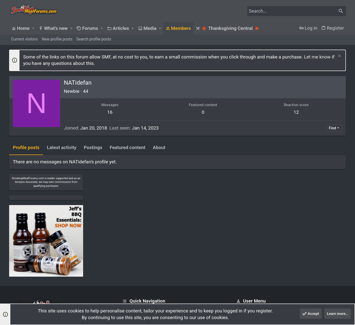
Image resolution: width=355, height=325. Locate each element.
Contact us (132, 260)
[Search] (296, 11)
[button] (33, 28)
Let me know (317, 57)
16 (96, 112)
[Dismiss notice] (339, 56)
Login (241, 241)
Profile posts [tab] (26, 147)
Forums (129, 251)
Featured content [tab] (127, 147)
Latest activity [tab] (61, 147)
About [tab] (159, 147)
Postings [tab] (93, 147)
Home (128, 241)
